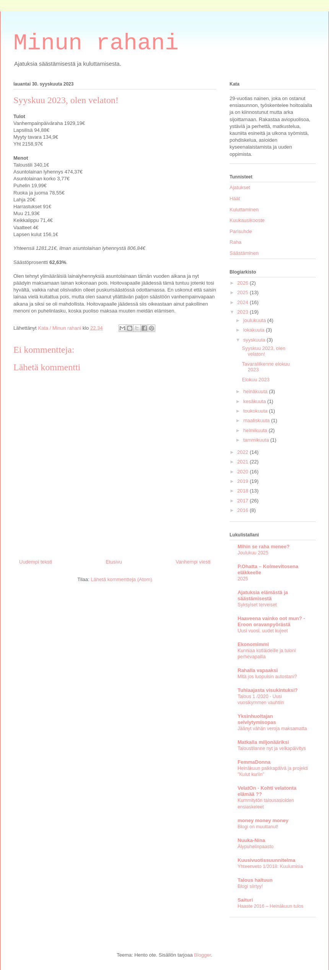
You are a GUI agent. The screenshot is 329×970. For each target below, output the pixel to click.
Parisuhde (241, 231)
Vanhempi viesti (193, 562)
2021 (243, 462)
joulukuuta (255, 320)
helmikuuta (256, 430)
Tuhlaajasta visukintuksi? (268, 690)
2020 (243, 471)
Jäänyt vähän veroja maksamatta (272, 728)
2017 (243, 501)
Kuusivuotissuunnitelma (266, 860)
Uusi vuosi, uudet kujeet (263, 630)
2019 (243, 481)
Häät (235, 198)
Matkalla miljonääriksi (263, 742)
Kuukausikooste (247, 220)
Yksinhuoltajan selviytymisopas (257, 719)
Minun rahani (96, 43)
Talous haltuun (255, 880)
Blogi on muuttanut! (258, 826)
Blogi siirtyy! (250, 886)
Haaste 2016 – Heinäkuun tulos (270, 906)
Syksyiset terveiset (257, 604)
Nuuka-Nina (251, 840)
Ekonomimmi (253, 644)
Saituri (245, 900)
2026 (243, 283)
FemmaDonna (254, 762)
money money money (263, 820)
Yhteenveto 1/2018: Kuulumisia (270, 866)
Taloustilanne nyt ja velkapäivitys (272, 748)
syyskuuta (255, 340)
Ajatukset (240, 187)
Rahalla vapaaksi (258, 670)
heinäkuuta (256, 391)
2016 (243, 510)
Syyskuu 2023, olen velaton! (263, 351)
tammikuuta (256, 440)
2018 (243, 491)
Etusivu (114, 562)
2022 (243, 452)
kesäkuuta (255, 401)
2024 (243, 302)
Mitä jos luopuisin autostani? (267, 676)
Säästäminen (244, 253)
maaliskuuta (257, 420)
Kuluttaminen (244, 209)
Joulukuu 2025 (253, 552)
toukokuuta (256, 411)
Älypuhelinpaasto (256, 846)
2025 (243, 292)
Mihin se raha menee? (264, 546)
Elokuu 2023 (255, 379)
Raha (235, 242)
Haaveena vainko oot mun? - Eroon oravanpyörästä (271, 621)
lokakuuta (254, 330)
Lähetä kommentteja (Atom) (121, 579)
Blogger (202, 955)
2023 (243, 312)
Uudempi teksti (35, 562)
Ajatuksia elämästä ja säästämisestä (263, 595)
